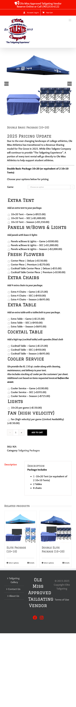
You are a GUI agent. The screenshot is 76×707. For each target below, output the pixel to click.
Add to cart (37, 432)
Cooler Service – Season (30, 396)
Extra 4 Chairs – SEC (28, 295)
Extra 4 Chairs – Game (29, 291)
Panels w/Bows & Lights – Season (36, 249)
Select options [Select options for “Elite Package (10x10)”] (14, 563)
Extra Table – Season (28, 326)
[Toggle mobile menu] (70, 20)
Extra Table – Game (28, 318)
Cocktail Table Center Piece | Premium (38, 272)
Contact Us (14, 589)
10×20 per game (26, 407)
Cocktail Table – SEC (28, 349)
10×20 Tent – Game (28, 214)
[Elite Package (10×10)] (20, 527)
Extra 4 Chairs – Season (30, 299)
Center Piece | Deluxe (29, 260)
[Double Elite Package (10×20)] (56, 527)
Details (31, 563)
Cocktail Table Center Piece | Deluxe (36, 268)
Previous (6, 84)
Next (70, 84)
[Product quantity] (16, 432)
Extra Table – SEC (27, 322)
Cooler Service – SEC (28, 392)
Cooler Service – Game (29, 388)
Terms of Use (62, 599)
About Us (14, 595)
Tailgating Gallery (14, 580)
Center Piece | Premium (30, 264)
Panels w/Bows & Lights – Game (34, 241)
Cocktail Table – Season (30, 353)
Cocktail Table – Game (29, 345)
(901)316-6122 (50, 6)
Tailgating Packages (29, 450)
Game (10, 187)
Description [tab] (10, 464)
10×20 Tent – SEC (28, 218)
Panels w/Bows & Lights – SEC (34, 245)
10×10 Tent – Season (30, 222)
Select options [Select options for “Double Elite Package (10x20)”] (49, 563)
